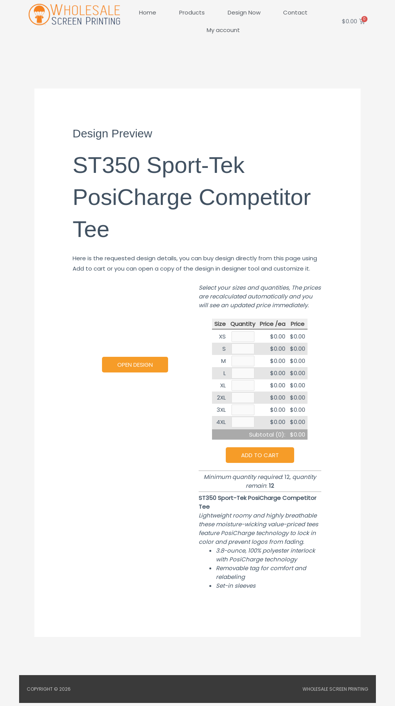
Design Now (244, 12)
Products (192, 12)
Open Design (135, 365)
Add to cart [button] (260, 458)
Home (147, 12)
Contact (295, 12)
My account (223, 30)
